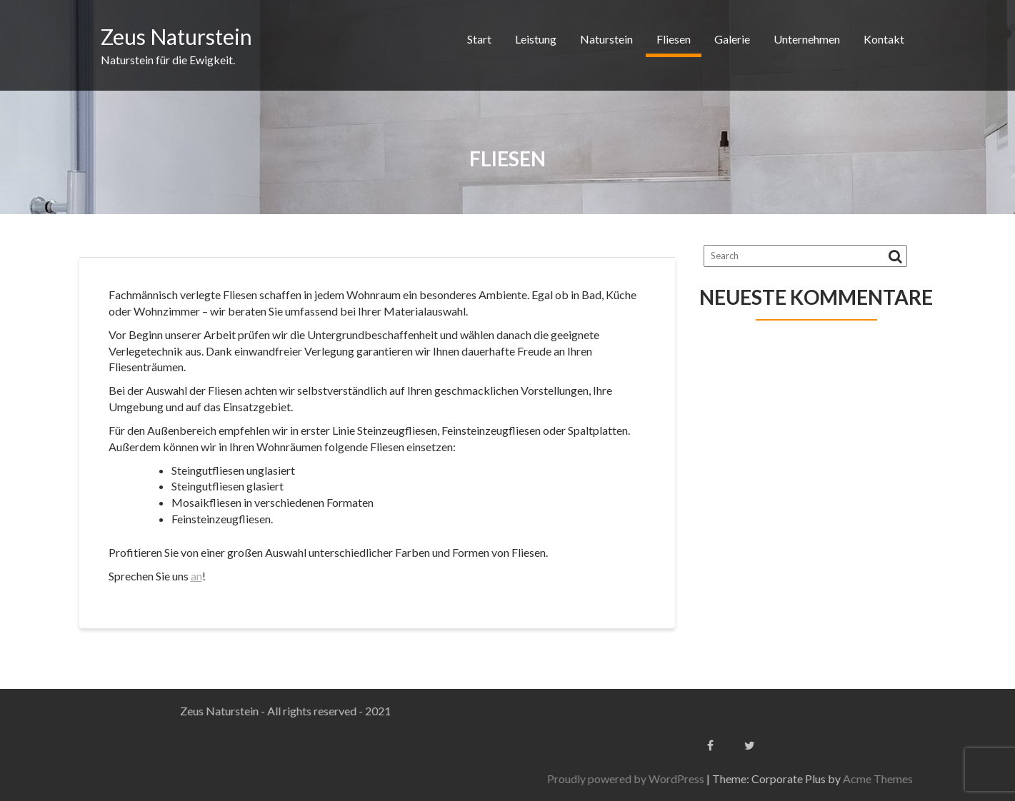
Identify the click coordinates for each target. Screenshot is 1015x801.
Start (479, 39)
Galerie (732, 39)
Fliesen (673, 39)
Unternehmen (807, 39)
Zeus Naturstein (176, 36)
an (196, 576)
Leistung (535, 39)
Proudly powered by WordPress (773, 778)
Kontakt (884, 39)
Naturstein (606, 39)
